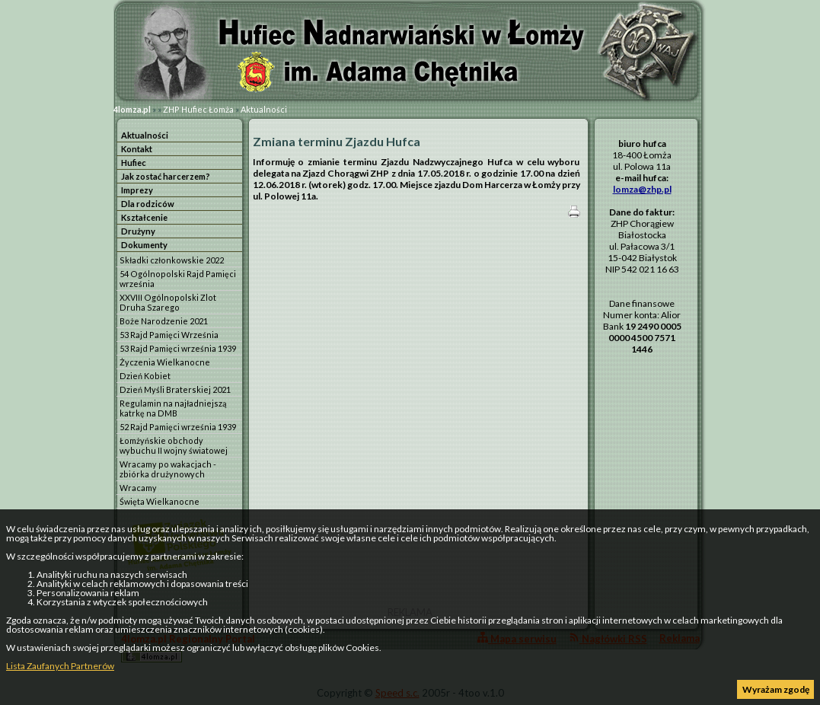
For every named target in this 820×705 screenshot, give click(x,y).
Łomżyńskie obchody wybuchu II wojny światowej (174, 445)
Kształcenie (144, 217)
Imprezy (137, 190)
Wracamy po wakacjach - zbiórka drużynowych (168, 469)
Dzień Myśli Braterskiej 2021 (175, 389)
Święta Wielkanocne (159, 501)
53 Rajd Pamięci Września (169, 335)
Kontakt (136, 149)
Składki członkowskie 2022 (172, 260)
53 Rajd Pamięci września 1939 (178, 348)
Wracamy (138, 488)
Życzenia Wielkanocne (165, 362)
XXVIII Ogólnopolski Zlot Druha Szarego (168, 302)
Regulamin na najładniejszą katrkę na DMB (173, 408)
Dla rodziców (147, 204)
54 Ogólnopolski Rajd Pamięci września (178, 279)
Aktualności (264, 109)
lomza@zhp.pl (642, 189)
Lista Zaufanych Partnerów (60, 666)
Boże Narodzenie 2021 (164, 321)
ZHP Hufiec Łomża (198, 109)
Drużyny (138, 231)
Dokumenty (144, 245)
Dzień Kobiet (145, 376)
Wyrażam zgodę (775, 689)
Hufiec (133, 162)
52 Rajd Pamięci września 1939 (178, 427)
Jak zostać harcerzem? (165, 176)
